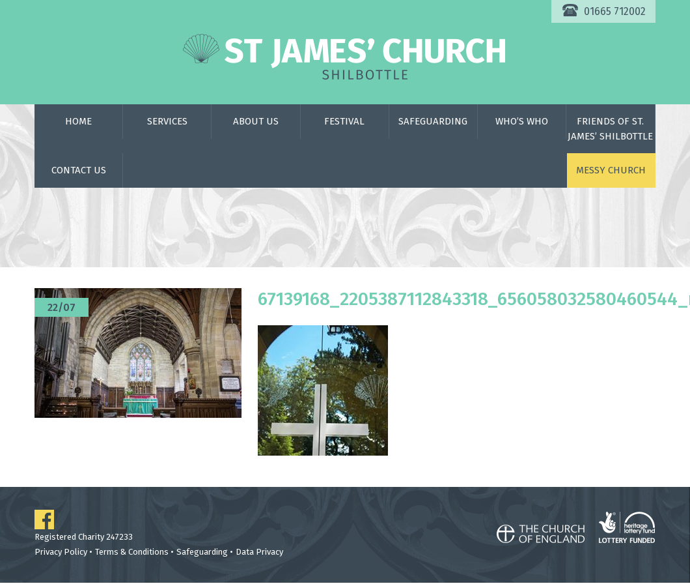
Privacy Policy (60, 552)
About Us (256, 121)
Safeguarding (432, 121)
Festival (344, 121)
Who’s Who (521, 121)
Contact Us (78, 170)
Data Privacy (259, 552)
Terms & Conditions (132, 552)
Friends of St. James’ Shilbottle (610, 128)
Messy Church (611, 170)
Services (167, 121)
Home (78, 121)
